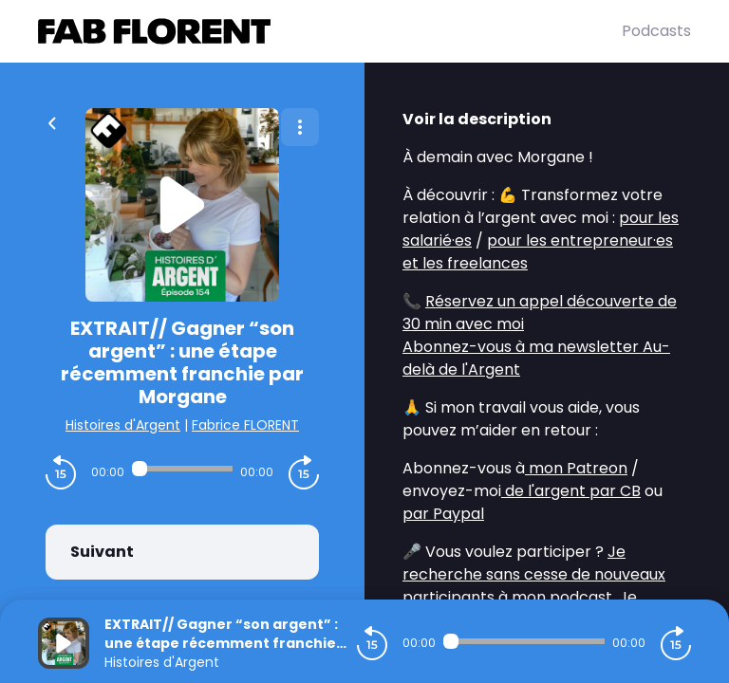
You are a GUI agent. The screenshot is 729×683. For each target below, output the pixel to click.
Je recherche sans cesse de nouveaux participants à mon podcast (533, 574)
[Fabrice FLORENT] (330, 31)
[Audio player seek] (182, 469)
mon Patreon (576, 468)
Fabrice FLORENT (245, 424)
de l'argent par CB (571, 491)
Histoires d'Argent (122, 424)
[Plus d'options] (300, 127)
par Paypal (443, 514)
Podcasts (656, 31)
